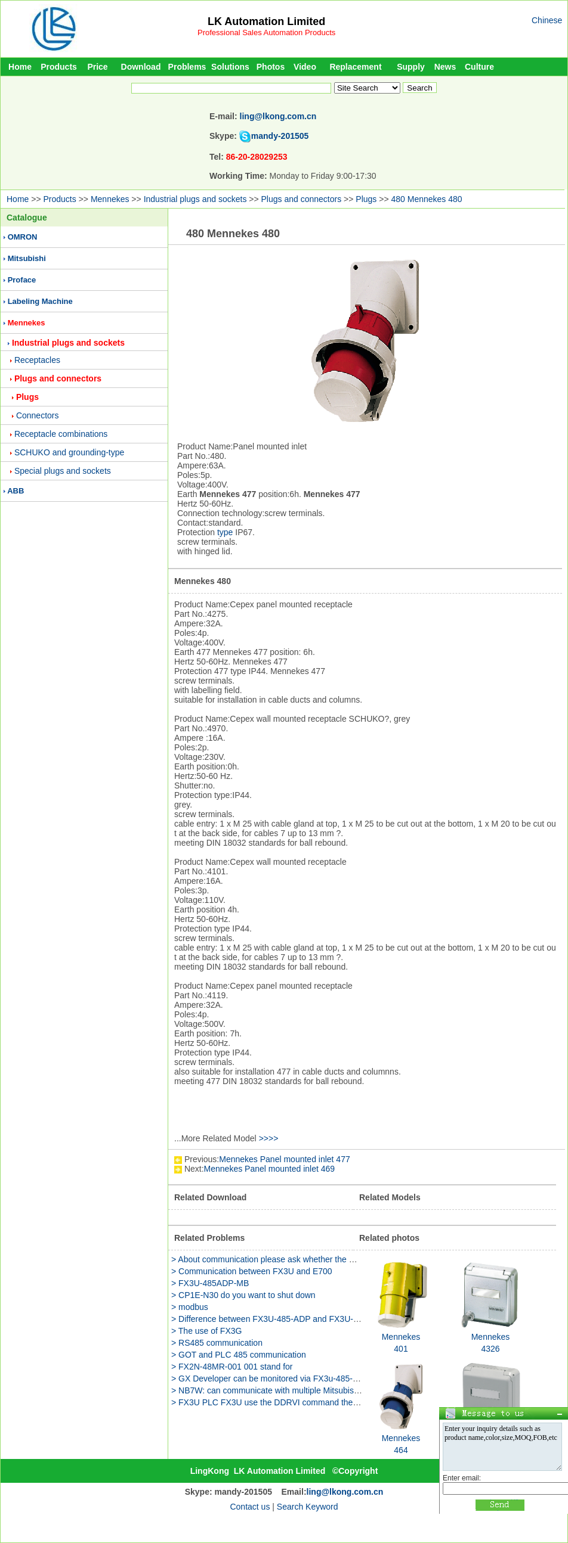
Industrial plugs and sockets (195, 199)
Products (59, 67)
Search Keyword (307, 1506)
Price (97, 67)
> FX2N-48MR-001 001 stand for (232, 1366)
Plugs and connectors (301, 199)
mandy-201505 (280, 136)
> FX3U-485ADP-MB (210, 1283)
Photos (271, 67)
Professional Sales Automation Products (266, 32)
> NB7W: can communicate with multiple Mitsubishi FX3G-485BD (292, 1390)
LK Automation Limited (266, 21)
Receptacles (37, 360)
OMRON (23, 236)
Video (305, 67)
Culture (479, 67)
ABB (15, 490)
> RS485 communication (217, 1343)
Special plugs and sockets (62, 471)
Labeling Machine (40, 301)
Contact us (250, 1506)
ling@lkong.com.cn (278, 116)
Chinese (547, 20)
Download (141, 67)
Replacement (355, 67)
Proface (22, 279)
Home (20, 67)
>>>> (269, 1138)
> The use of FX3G (206, 1331)
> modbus (189, 1307)
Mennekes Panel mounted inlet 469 (269, 1168)
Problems (187, 67)
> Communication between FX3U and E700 (251, 1271)
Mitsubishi (27, 258)
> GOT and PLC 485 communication (238, 1354)
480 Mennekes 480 (426, 199)
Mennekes (110, 199)
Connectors (37, 415)
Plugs (366, 199)
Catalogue (27, 217)
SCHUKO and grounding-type (69, 452)
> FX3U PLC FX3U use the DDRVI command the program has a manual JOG (314, 1402)
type (225, 532)
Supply (411, 67)
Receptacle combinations (60, 434)
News (445, 67)
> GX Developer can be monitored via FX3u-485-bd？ (270, 1378)
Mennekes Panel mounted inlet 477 (284, 1159)
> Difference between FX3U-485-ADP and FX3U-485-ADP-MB (286, 1319)
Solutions (230, 67)
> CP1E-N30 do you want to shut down (243, 1295)
